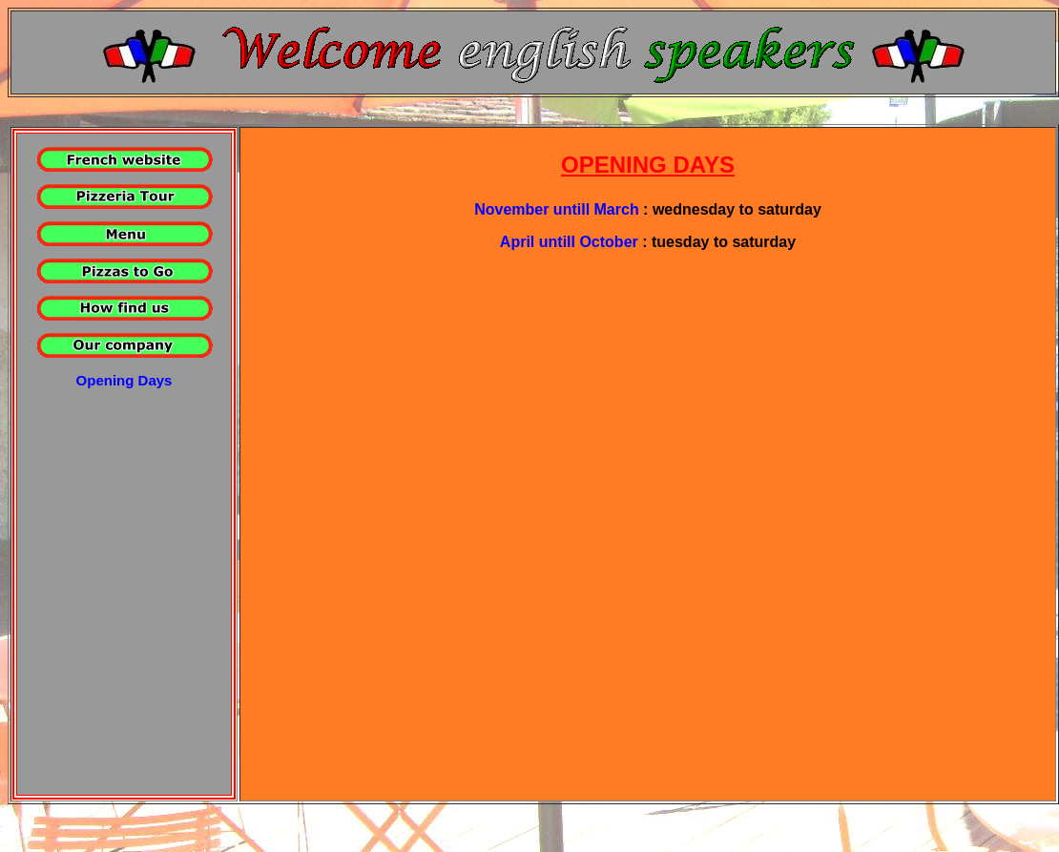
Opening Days (124, 380)
